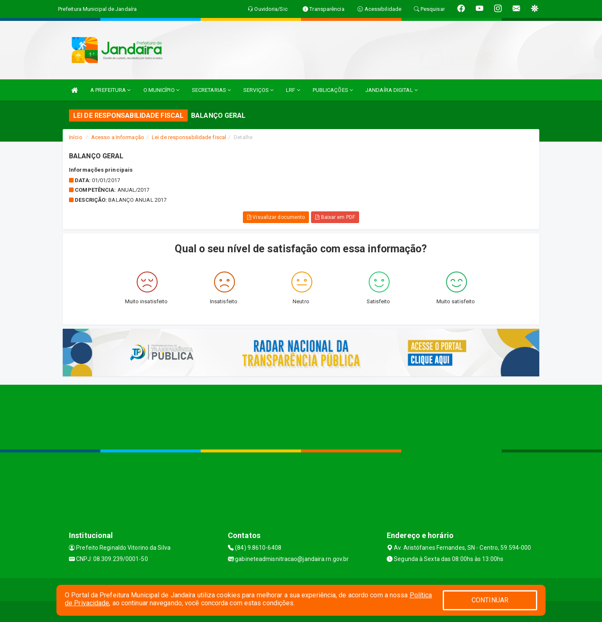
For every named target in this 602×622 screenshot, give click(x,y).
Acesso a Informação (117, 137)
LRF (293, 90)
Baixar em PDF (335, 217)
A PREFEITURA (110, 90)
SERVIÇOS (258, 90)
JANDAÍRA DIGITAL (391, 90)
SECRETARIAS (211, 90)
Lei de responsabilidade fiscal (189, 137)
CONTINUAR (490, 600)
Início (75, 137)
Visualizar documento (276, 217)
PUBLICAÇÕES (333, 90)
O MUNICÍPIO (161, 90)
